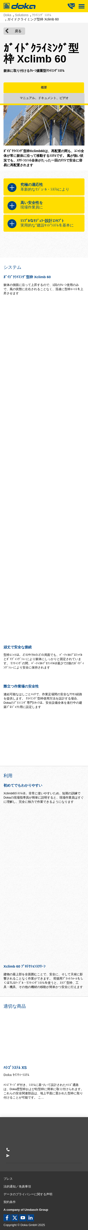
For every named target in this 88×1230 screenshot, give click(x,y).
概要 (44, 87)
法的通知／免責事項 (17, 1186)
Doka (7, 15)
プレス (8, 1178)
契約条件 (10, 1202)
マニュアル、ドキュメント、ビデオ (44, 98)
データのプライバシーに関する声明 (28, 1194)
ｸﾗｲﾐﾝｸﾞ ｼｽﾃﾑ (41, 15)
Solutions (22, 15)
